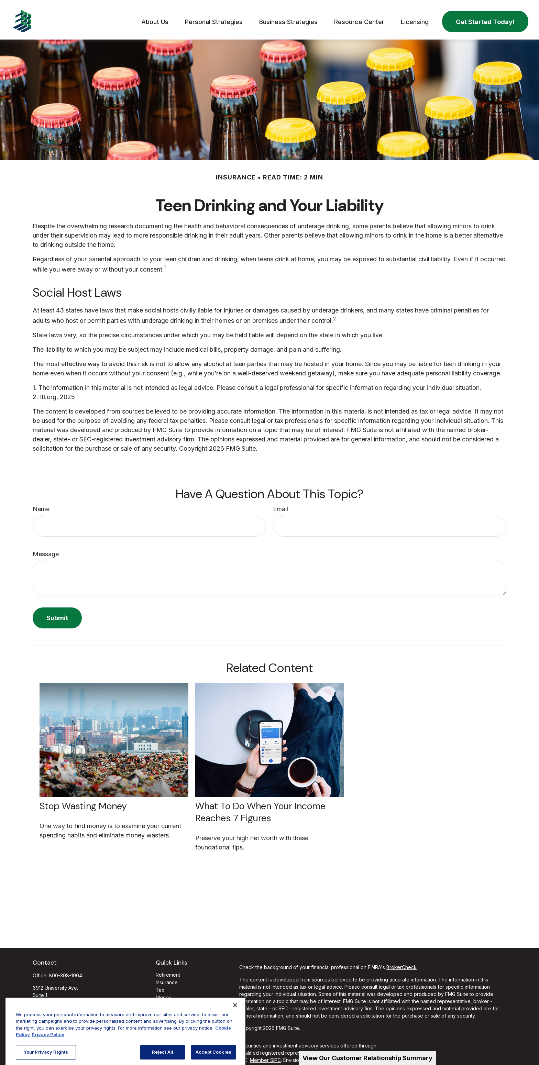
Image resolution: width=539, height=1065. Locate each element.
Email (280, 505)
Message (46, 550)
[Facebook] (37, 1021)
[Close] (235, 1044)
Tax (160, 986)
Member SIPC (265, 1056)
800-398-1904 (65, 972)
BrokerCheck (401, 964)
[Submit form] (57, 614)
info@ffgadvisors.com (57, 1010)
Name (41, 505)
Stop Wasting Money (83, 803)
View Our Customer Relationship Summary (367, 1058)
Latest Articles (171, 1009)
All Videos (167, 1017)
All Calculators (171, 1024)
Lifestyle (165, 1001)
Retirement (168, 971)
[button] (155, 18)
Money (164, 994)
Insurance (167, 979)
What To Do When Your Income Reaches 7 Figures (260, 809)
